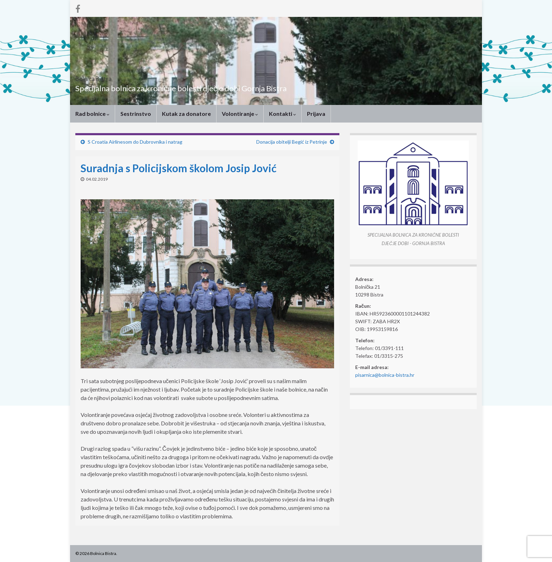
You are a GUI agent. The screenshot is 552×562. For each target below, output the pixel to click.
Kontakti (282, 113)
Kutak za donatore (186, 113)
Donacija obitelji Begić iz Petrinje (291, 142)
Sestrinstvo (135, 113)
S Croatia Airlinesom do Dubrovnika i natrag (135, 142)
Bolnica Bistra (106, 76)
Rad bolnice (92, 113)
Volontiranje (240, 113)
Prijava (316, 113)
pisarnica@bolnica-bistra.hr (384, 375)
